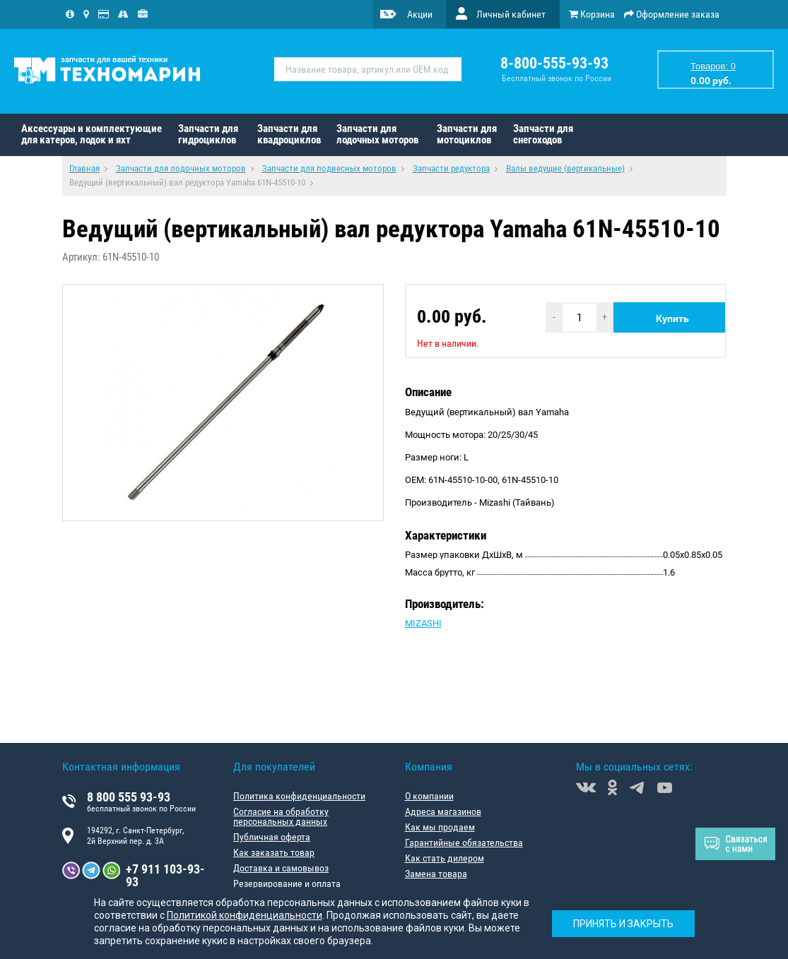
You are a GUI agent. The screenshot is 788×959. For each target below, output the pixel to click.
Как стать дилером (444, 858)
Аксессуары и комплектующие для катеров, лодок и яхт (91, 134)
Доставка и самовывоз (281, 868)
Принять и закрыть (623, 923)
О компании (429, 796)
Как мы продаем (440, 827)
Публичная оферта (271, 837)
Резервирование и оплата (287, 883)
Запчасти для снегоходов (543, 134)
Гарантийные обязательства (464, 842)
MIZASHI (423, 623)
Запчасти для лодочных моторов (377, 134)
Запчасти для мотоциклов (467, 134)
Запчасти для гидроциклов (208, 134)
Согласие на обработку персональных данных (281, 816)
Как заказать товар (273, 852)
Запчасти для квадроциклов (289, 134)
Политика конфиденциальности (299, 796)
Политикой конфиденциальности (244, 915)
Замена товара (436, 873)
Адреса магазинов (443, 811)
